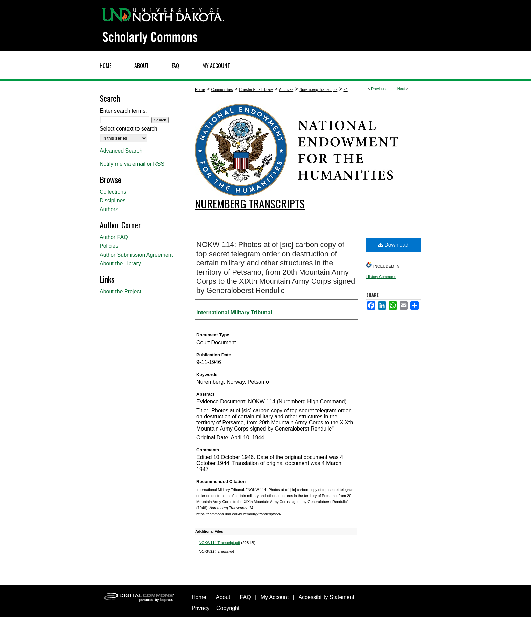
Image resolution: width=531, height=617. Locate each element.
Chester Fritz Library (256, 89)
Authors (109, 209)
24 (345, 89)
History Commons (381, 277)
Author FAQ (114, 237)
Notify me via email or (132, 164)
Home (200, 89)
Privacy (200, 608)
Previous (378, 89)
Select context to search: (129, 129)
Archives (286, 89)
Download (393, 245)
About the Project (120, 291)
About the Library (120, 263)
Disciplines (112, 200)
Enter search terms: (123, 111)
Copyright (227, 608)
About (223, 597)
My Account (275, 597)
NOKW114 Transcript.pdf (219, 543)
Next (401, 89)
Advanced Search (121, 151)
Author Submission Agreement (136, 255)
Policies (109, 246)
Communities (222, 89)
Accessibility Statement (326, 597)
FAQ (245, 597)
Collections (113, 192)
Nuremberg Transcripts (318, 89)
